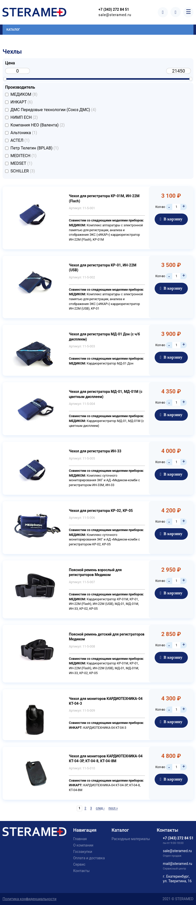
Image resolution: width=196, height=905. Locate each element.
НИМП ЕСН (24, 117)
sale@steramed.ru (115, 15)
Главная (80, 839)
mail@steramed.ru (177, 864)
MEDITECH (23, 156)
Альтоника (23, 133)
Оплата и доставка (89, 858)
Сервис (79, 864)
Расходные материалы (131, 839)
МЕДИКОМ (24, 94)
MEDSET (21, 163)
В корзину (171, 219)
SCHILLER (22, 171)
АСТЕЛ (20, 140)
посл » (113, 808)
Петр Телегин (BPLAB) (34, 148)
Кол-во (160, 207)
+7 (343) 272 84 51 (114, 10)
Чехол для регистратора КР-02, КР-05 (101, 510)
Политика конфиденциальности (29, 899)
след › (100, 808)
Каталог (13, 29)
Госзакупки (82, 852)
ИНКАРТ (21, 102)
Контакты (81, 871)
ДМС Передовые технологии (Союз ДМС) (53, 110)
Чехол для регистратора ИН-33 (95, 451)
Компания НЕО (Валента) (37, 125)
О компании (83, 845)
